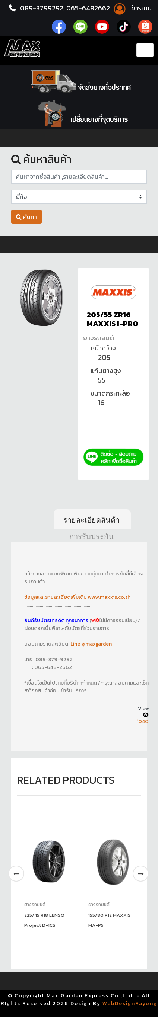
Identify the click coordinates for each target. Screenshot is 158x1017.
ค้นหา (26, 216)
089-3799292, (42, 8)
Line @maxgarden (90, 644)
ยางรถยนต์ (98, 338)
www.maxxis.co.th (109, 597)
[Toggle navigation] (145, 50)
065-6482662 (88, 8)
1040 (143, 721)
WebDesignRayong (129, 1003)
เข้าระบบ (131, 8)
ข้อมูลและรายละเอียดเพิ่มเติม (56, 597)
